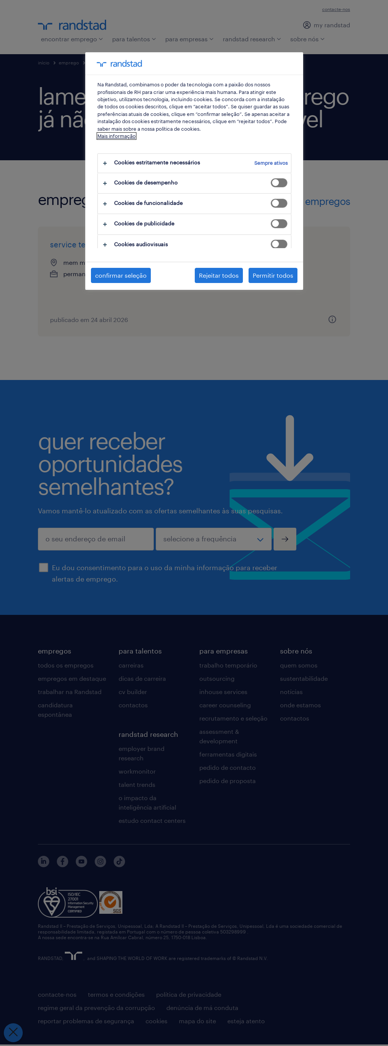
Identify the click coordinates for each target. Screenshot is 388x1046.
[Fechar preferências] (13, 1032)
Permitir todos (273, 275)
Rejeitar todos (219, 275)
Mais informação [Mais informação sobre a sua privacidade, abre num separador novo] (116, 136)
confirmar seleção (121, 275)
